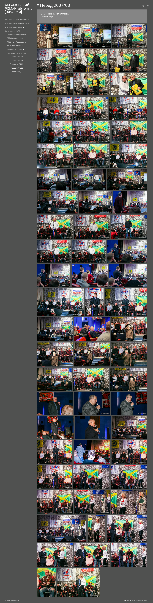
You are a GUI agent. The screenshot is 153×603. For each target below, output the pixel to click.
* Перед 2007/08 (16, 68)
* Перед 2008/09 (16, 72)
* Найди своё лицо (15, 38)
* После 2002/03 (16, 57)
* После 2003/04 (16, 60)
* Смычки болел (14, 46)
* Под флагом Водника (16, 34)
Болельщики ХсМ (12, 31)
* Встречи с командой (16, 53)
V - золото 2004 (16, 64)
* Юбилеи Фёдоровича (16, 42)
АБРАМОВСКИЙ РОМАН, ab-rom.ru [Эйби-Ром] (19, 8)
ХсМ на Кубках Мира (13, 27)
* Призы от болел (14, 49)
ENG (148, 5)
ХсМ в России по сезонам (16, 20)
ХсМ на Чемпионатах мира (16, 23)
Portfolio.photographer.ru (141, 600)
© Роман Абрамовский (12, 600)
